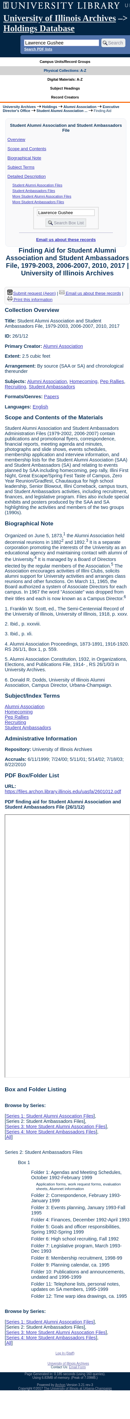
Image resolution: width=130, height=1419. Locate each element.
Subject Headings (65, 88)
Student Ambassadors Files (34, 191)
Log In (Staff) (65, 1353)
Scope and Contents (27, 148)
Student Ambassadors (52, 386)
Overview (16, 139)
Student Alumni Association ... (62, 111)
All (8, 1137)
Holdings (49, 107)
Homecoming (83, 381)
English (40, 406)
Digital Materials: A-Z (65, 79)
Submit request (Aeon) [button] (31, 293)
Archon (60, 1385)
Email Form (77, 1367)
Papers (51, 396)
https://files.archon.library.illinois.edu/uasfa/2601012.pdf (63, 791)
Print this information (30, 299)
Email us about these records (66, 239)
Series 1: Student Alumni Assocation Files (49, 1116)
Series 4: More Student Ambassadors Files (51, 1131)
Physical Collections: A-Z (65, 70)
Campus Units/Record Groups (64, 62)
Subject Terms (21, 167)
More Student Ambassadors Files (38, 202)
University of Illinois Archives (59, 18)
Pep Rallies (112, 381)
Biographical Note (24, 157)
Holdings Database (39, 28)
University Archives (19, 107)
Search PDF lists (38, 49)
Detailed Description (27, 176)
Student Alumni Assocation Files (38, 185)
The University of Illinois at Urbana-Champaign (78, 1388)
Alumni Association (80, 107)
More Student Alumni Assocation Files (42, 196)
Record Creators (65, 97)
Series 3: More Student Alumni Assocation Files (55, 1126)
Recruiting (15, 386)
